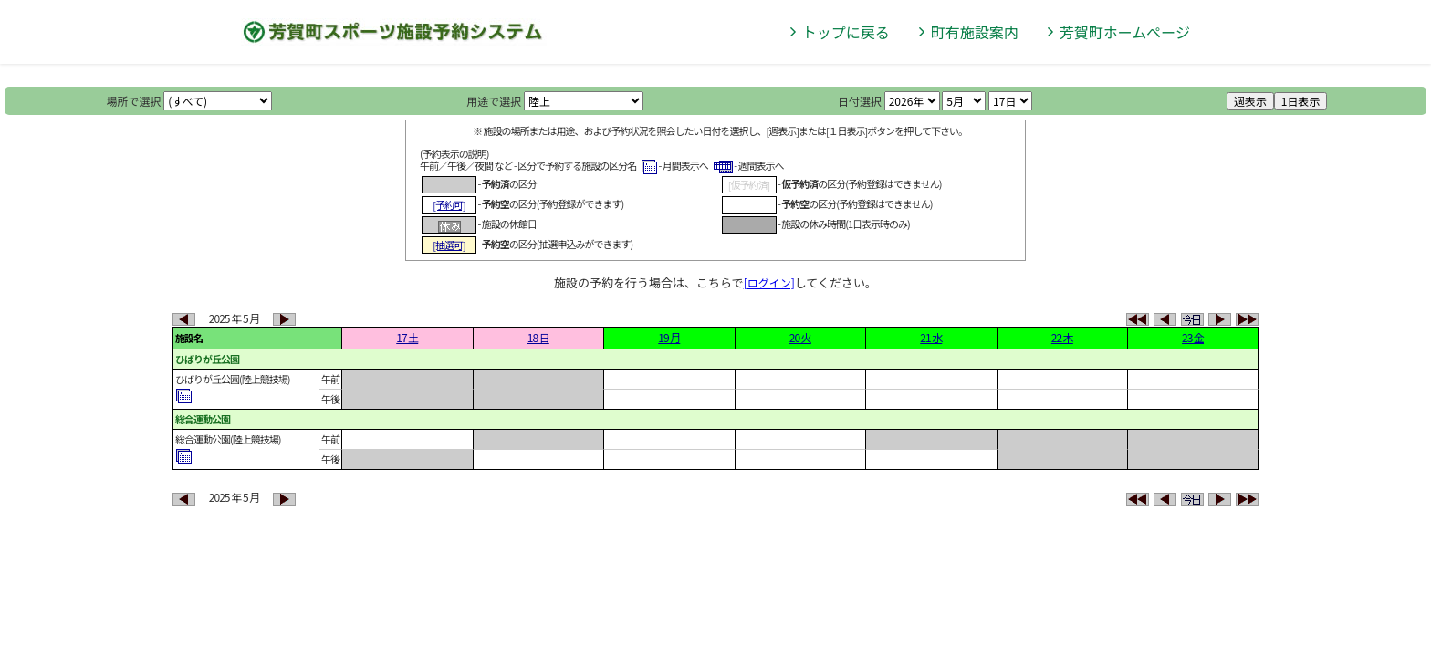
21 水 (931, 337)
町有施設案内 (974, 32)
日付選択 (860, 101)
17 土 (407, 337)
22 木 (1062, 337)
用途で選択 (493, 101)
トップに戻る (846, 32)
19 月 (669, 337)
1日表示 (1301, 101)
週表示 (1250, 101)
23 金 (1193, 337)
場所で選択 (134, 101)
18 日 (538, 337)
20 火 (800, 337)
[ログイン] (769, 282)
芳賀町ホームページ (1125, 32)
